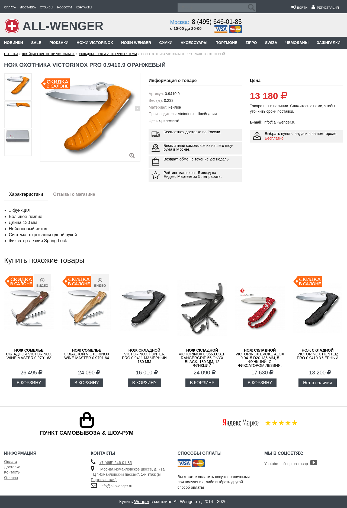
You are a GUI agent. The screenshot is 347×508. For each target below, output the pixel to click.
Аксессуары (194, 42)
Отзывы (46, 7)
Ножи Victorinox (95, 42)
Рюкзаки (58, 42)
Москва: (179, 22)
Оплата (10, 7)
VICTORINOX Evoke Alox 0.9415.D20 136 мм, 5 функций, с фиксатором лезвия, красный (260, 359)
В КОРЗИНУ (29, 382)
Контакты (84, 7)
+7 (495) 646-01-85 (115, 462)
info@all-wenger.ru (116, 486)
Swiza (271, 42)
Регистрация (325, 7)
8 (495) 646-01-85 (217, 21)
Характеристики (26, 194)
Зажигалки (328, 42)
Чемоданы (297, 42)
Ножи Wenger (136, 42)
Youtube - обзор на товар (290, 464)
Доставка (28, 7)
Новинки (13, 42)
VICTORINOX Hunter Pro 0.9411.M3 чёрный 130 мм (144, 356)
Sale (36, 42)
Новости (64, 7)
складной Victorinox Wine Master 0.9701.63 (29, 354)
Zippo (251, 42)
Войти (299, 7)
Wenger (141, 501)
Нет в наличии (317, 382)
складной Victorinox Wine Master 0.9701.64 (87, 354)
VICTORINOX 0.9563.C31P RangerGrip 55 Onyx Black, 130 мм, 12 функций (202, 358)
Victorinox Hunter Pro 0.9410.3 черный (317, 354)
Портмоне (226, 42)
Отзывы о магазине (76, 194)
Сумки (165, 42)
